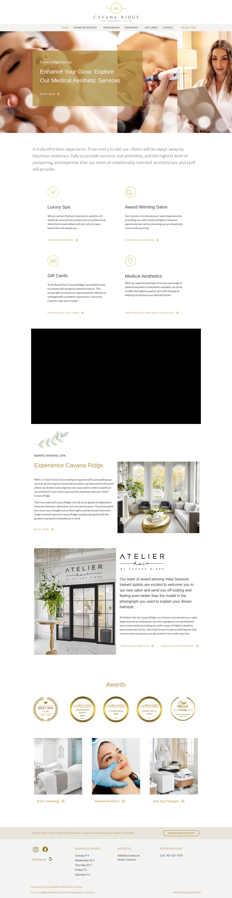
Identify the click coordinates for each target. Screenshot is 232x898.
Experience (132, 27)
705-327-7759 (188, 27)
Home (65, 27)
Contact (169, 27)
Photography (111, 27)
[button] (121, 498)
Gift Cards (151, 27)
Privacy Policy (38, 886)
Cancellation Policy (57, 886)
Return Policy (75, 886)
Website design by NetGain (187, 892)
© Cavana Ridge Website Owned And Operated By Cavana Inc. (63, 892)
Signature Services (86, 27)
